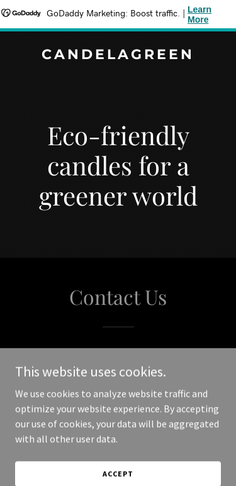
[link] (118, 55)
